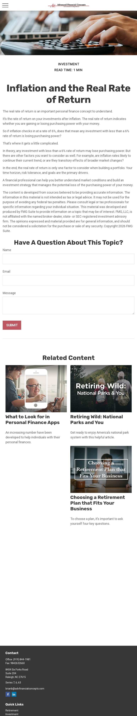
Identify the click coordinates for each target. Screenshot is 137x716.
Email (6, 271)
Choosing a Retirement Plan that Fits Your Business (97, 503)
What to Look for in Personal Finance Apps (33, 419)
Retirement (12, 710)
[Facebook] (8, 694)
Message (9, 293)
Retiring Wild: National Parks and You (96, 419)
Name (7, 250)
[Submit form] (12, 325)
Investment (12, 714)
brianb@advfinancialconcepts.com (25, 688)
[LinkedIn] (14, 694)
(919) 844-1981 (22, 659)
